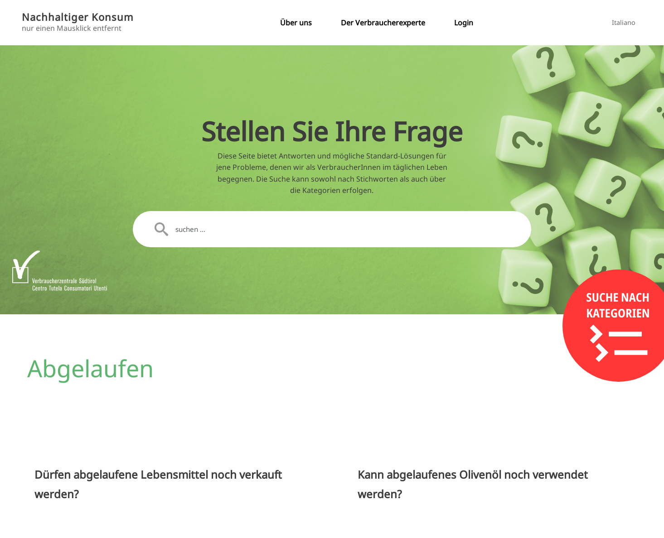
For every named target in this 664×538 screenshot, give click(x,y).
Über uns (296, 23)
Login (463, 23)
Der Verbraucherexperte (383, 23)
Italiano (623, 22)
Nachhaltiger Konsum (78, 17)
